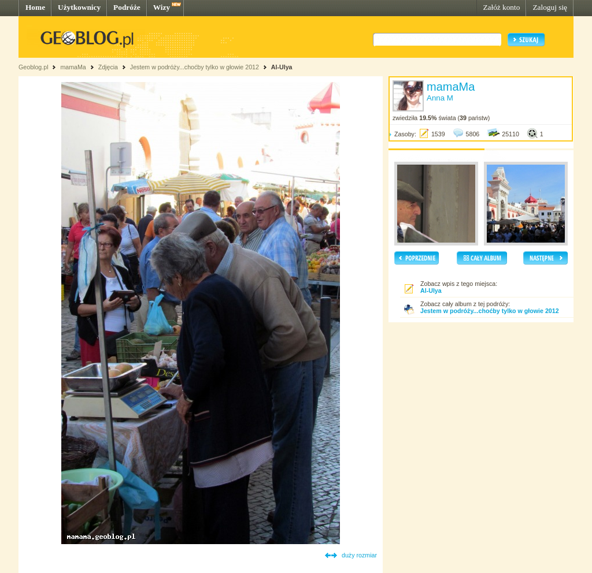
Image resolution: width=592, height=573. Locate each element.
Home (35, 7)
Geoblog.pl (33, 67)
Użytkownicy (79, 7)
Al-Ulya (282, 67)
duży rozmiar (359, 555)
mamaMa (73, 67)
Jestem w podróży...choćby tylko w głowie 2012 (194, 67)
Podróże (126, 7)
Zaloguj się (549, 7)
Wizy (161, 7)
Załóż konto (501, 7)
